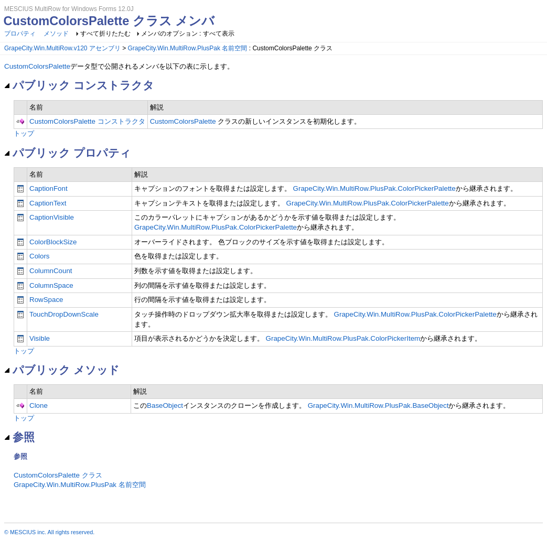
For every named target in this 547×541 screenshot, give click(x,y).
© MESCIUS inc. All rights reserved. (49, 532)
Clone (38, 405)
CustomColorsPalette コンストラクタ (87, 121)
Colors (39, 256)
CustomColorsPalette (37, 66)
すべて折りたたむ (105, 33)
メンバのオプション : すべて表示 (187, 33)
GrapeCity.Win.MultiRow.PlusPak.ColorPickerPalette (374, 188)
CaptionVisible (51, 217)
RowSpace (46, 300)
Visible (39, 338)
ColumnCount (50, 271)
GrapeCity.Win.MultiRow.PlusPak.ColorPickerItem (343, 338)
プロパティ (20, 33)
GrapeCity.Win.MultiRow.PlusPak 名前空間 (188, 48)
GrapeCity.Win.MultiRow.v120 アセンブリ (62, 48)
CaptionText (47, 203)
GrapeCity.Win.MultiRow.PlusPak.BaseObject (378, 405)
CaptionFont (48, 188)
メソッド (56, 33)
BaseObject (165, 405)
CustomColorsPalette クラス (58, 475)
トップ (24, 133)
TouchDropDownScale (64, 314)
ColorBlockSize (53, 242)
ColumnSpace (51, 285)
